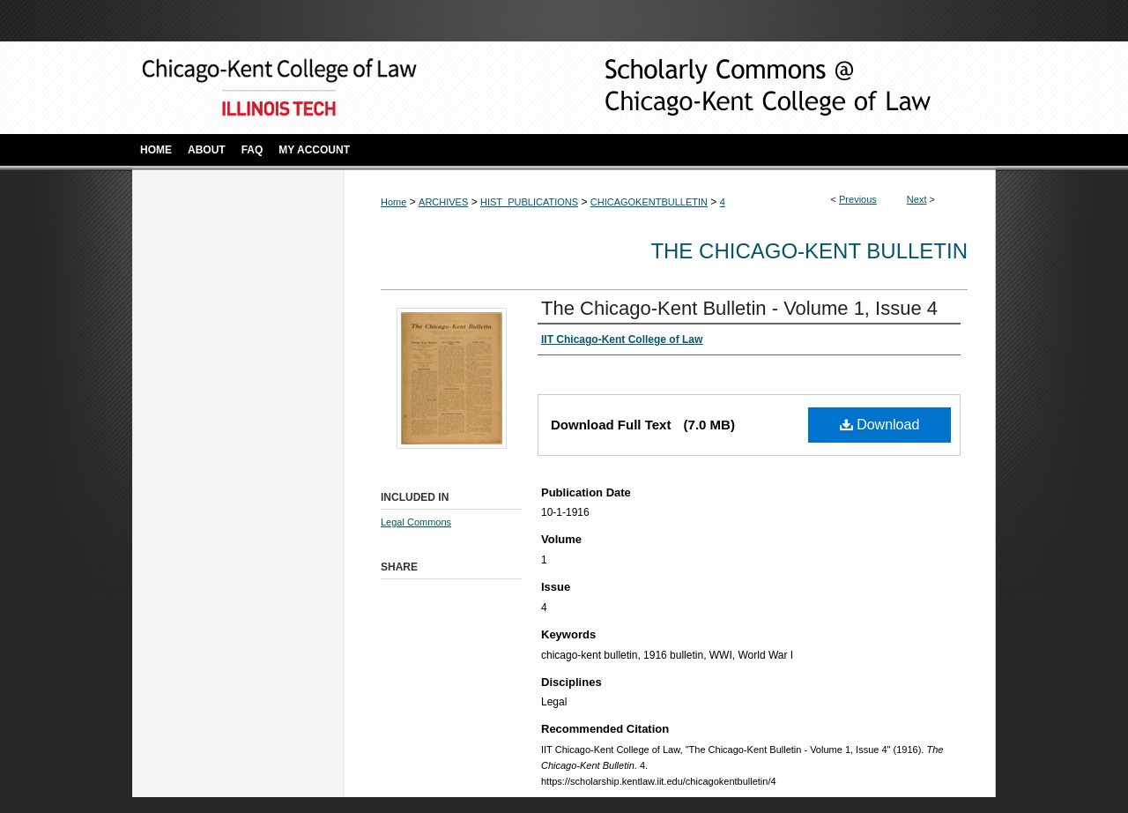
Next (917, 199)
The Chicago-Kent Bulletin (809, 251)
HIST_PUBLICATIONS (529, 202)
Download (880, 424)
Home (393, 202)
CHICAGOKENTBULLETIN (649, 202)
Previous (858, 199)
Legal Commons (416, 522)
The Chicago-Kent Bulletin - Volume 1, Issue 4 (739, 308)
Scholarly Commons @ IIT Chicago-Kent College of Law (740, 87)
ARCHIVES (443, 202)
